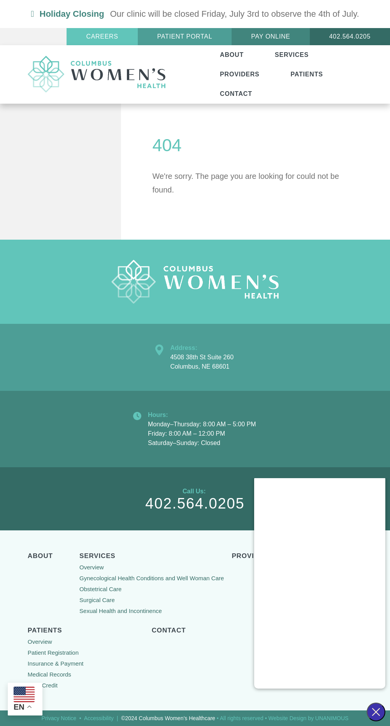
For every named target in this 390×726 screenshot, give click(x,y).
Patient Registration (53, 652)
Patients (307, 74)
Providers (239, 74)
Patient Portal (185, 36)
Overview (91, 567)
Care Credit (43, 685)
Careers (102, 36)
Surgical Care (97, 600)
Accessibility (99, 718)
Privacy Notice (59, 718)
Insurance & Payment (55, 663)
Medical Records (49, 674)
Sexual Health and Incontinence (120, 611)
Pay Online (270, 36)
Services (292, 54)
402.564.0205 (350, 36)
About (232, 54)
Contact (236, 93)
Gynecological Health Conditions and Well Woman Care (151, 578)
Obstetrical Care (100, 589)
